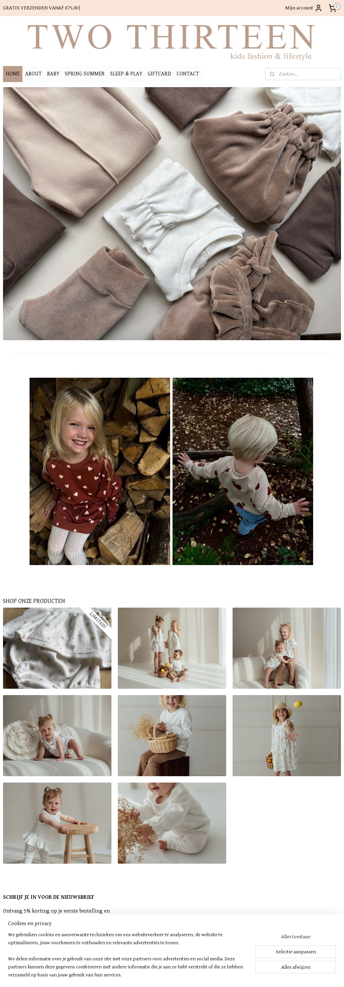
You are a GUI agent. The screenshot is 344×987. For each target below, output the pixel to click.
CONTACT (188, 74)
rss (160, 975)
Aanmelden (20, 944)
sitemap (149, 975)
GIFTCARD (159, 74)
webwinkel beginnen (181, 975)
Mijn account (304, 8)
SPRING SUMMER (85, 74)
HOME (13, 74)
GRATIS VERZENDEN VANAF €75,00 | (41, 8)
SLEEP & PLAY (126, 74)
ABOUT (33, 74)
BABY (53, 74)
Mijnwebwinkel (230, 975)
